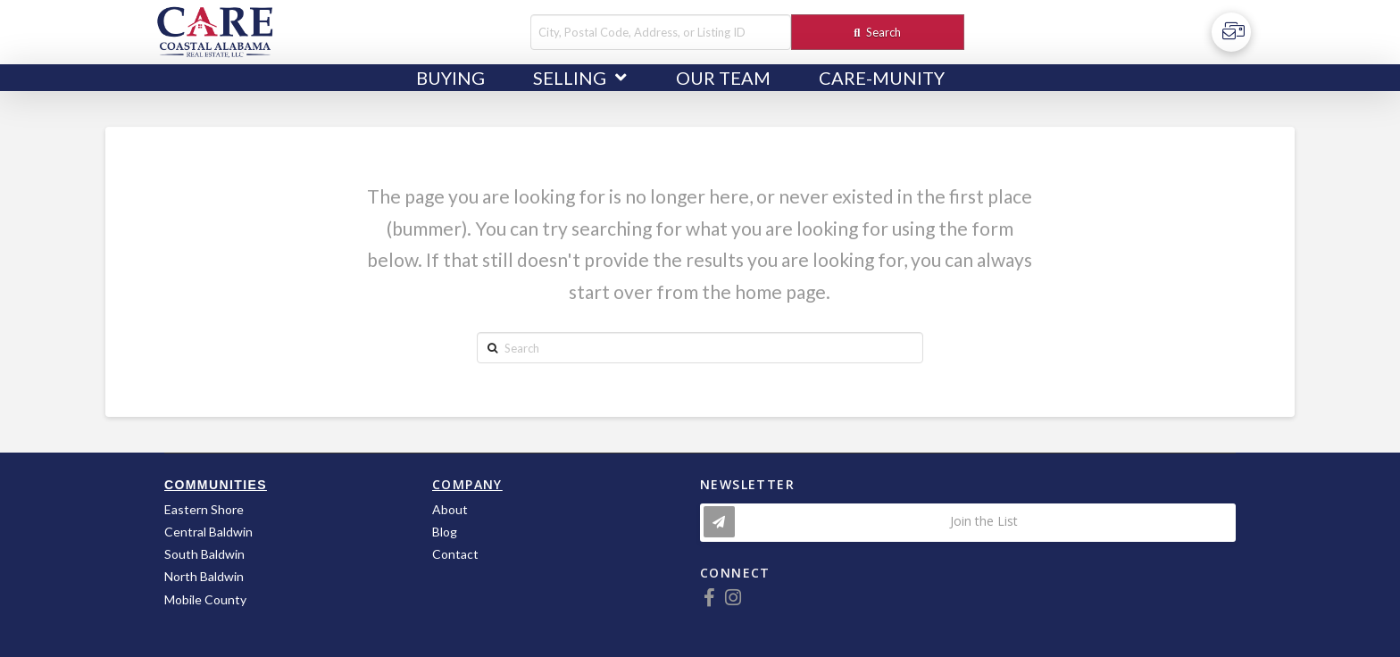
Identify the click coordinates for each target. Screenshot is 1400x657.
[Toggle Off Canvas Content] (1231, 32)
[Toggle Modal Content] (968, 522)
